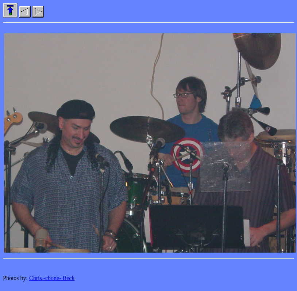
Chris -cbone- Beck (51, 278)
